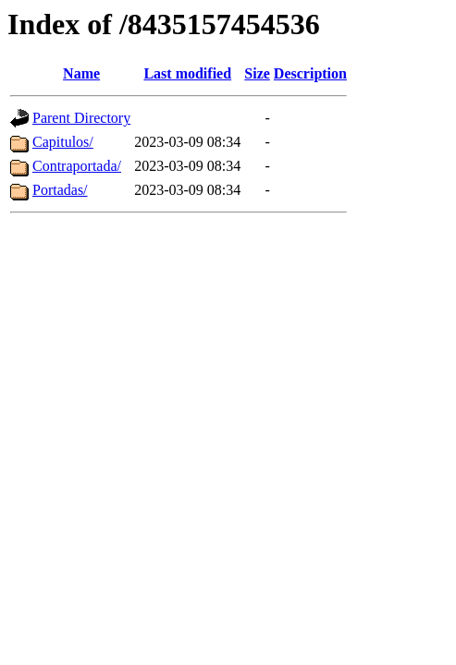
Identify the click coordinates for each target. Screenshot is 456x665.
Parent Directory (81, 118)
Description (310, 73)
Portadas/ (60, 190)
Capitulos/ (62, 142)
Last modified (187, 73)
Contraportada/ (76, 166)
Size (257, 73)
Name (81, 73)
